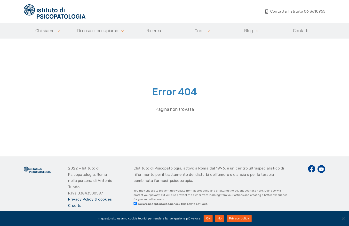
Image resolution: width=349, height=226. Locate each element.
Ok (208, 218)
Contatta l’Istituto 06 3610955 (295, 11)
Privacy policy (239, 218)
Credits (74, 205)
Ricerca (153, 30)
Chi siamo (45, 30)
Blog (248, 30)
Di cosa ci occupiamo (97, 30)
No (219, 218)
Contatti (300, 30)
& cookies (103, 199)
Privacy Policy (81, 199)
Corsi (200, 30)
